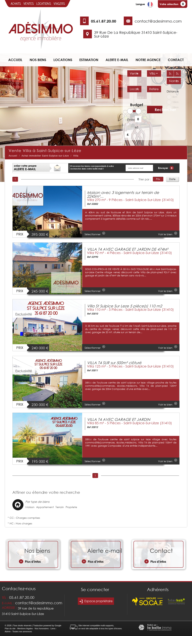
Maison (29, 507)
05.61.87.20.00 (103, 21)
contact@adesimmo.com (158, 21)
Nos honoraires (42, 628)
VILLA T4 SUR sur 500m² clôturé (114, 362)
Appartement (45, 507)
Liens (52, 628)
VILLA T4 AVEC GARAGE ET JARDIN (118, 419)
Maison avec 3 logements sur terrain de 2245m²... (123, 194)
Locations (62, 60)
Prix (158, 179)
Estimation (88, 60)
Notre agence (148, 60)
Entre (129, 120)
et (136, 127)
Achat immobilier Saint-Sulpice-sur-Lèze (45, 155)
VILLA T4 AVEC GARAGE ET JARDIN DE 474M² (127, 249)
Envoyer (166, 168)
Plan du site (10, 628)
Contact (176, 60)
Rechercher (158, 109)
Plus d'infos (30, 561)
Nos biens (38, 60)
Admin (7, 631)
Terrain (60, 507)
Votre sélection (169, 4)
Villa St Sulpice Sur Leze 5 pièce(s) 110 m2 (124, 306)
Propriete (71, 507)
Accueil (15, 60)
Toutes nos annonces (22, 631)
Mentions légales (25, 628)
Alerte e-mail (117, 60)
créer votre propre (25, 167)
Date (172, 179)
